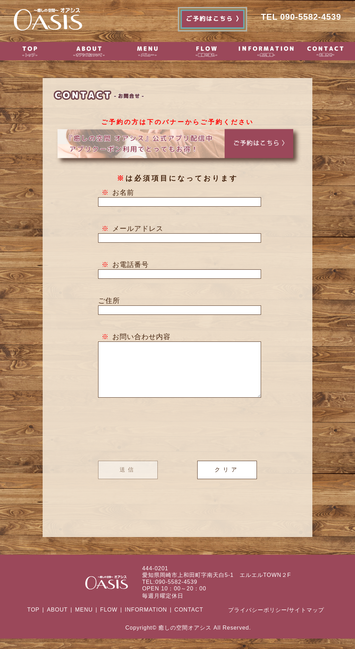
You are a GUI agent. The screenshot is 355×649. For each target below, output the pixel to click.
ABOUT (57, 620)
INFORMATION (146, 620)
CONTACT (188, 620)
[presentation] (177, 440)
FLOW (109, 620)
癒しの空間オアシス (184, 638)
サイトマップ (306, 620)
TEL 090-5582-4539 (301, 16)
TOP (33, 620)
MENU (84, 620)
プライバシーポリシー (257, 620)
